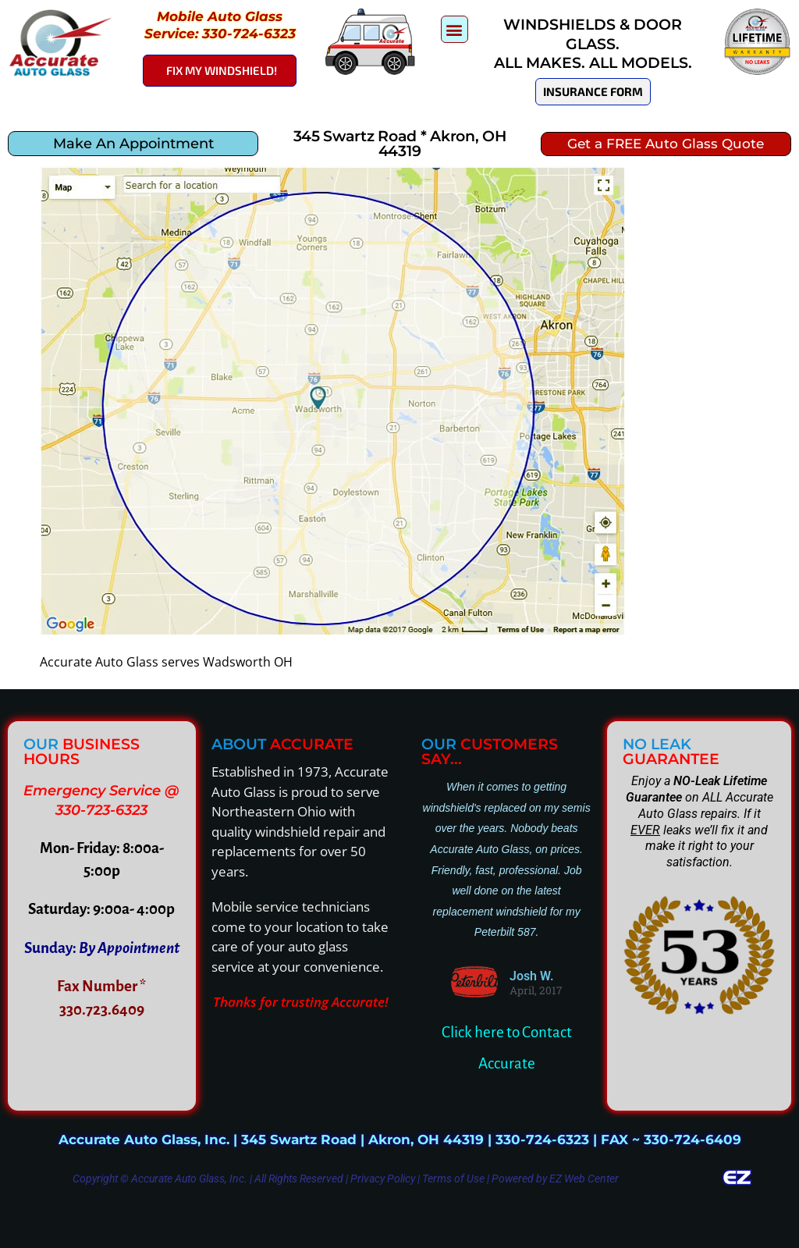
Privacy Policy (382, 1178)
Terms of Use (453, 1178)
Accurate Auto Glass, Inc (187, 1178)
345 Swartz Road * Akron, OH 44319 (399, 143)
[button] (454, 29)
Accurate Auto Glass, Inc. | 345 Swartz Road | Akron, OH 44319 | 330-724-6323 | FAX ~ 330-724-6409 (400, 1139)
